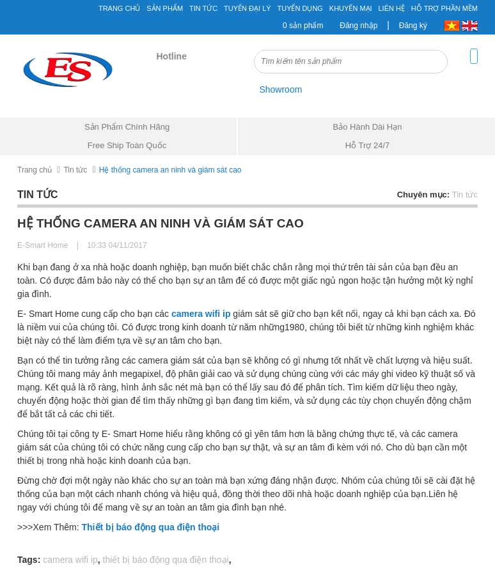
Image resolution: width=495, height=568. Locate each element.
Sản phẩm (164, 8)
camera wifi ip (70, 560)
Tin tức (203, 8)
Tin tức (75, 169)
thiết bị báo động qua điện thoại (166, 560)
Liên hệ (392, 8)
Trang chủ (34, 169)
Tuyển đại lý (247, 8)
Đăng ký (413, 25)
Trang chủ (119, 8)
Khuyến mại (350, 8)
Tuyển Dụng (299, 8)
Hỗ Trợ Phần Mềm (444, 8)
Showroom (280, 89)
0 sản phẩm (303, 25)
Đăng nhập (358, 25)
